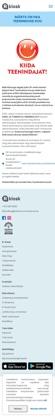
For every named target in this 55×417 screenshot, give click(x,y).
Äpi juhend (7, 353)
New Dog (7, 255)
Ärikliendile (8, 270)
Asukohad (7, 246)
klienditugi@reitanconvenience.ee (20, 211)
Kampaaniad (9, 251)
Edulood (6, 332)
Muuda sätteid (38, 408)
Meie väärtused (10, 316)
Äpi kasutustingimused (14, 358)
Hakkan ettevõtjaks (12, 286)
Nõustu (18, 408)
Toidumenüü (8, 260)
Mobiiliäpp (7, 265)
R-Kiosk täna (9, 307)
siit (45, 400)
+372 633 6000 (9, 206)
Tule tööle (7, 337)
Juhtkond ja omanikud (14, 311)
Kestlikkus (7, 321)
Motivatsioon (9, 342)
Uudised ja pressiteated (15, 297)
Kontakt (6, 274)
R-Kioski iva (8, 302)
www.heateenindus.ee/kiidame (38, 163)
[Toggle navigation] (51, 6)
